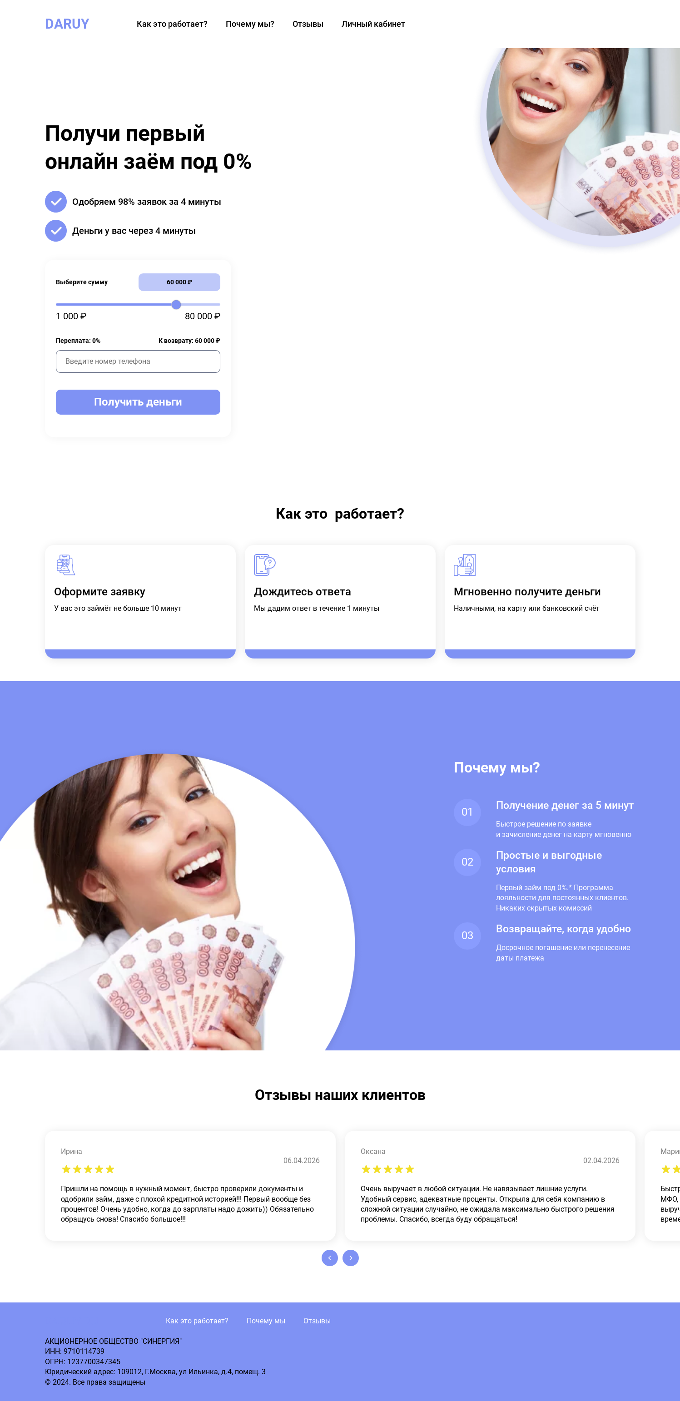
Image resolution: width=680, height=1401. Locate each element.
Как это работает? (172, 24)
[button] (330, 1258)
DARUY (67, 24)
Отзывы (308, 24)
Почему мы (266, 1321)
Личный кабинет (373, 24)
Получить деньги (138, 402)
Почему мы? (250, 24)
